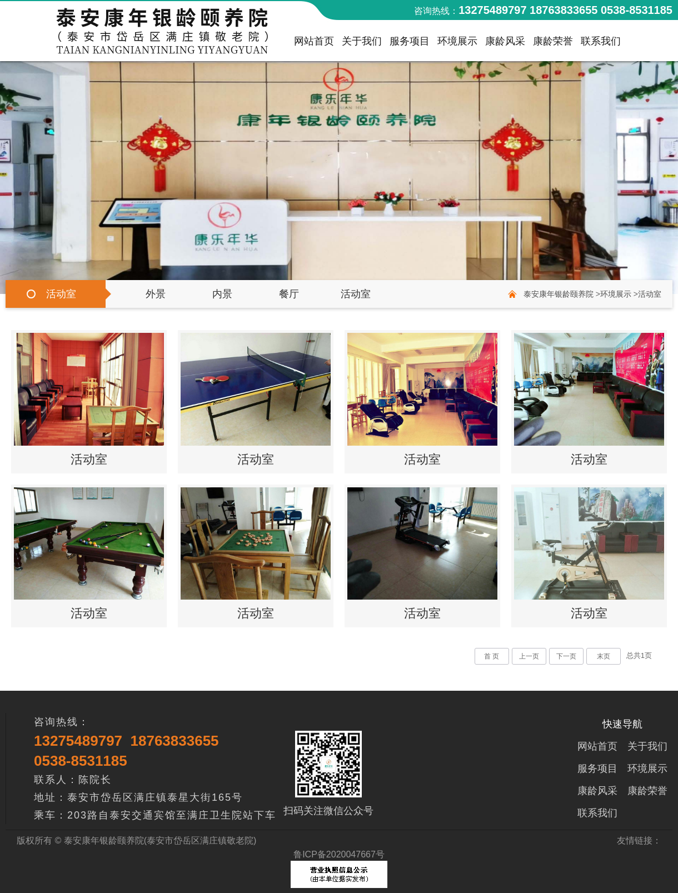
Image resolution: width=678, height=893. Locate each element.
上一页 (529, 656)
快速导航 (622, 724)
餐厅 (289, 294)
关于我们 (362, 44)
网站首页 (314, 44)
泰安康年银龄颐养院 (559, 294)
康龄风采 (505, 44)
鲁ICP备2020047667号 (339, 854)
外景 (156, 294)
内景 (222, 294)
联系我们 (601, 44)
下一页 (566, 656)
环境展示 (457, 44)
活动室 (356, 294)
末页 (603, 656)
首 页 (491, 656)
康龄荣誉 (553, 44)
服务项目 (410, 44)
